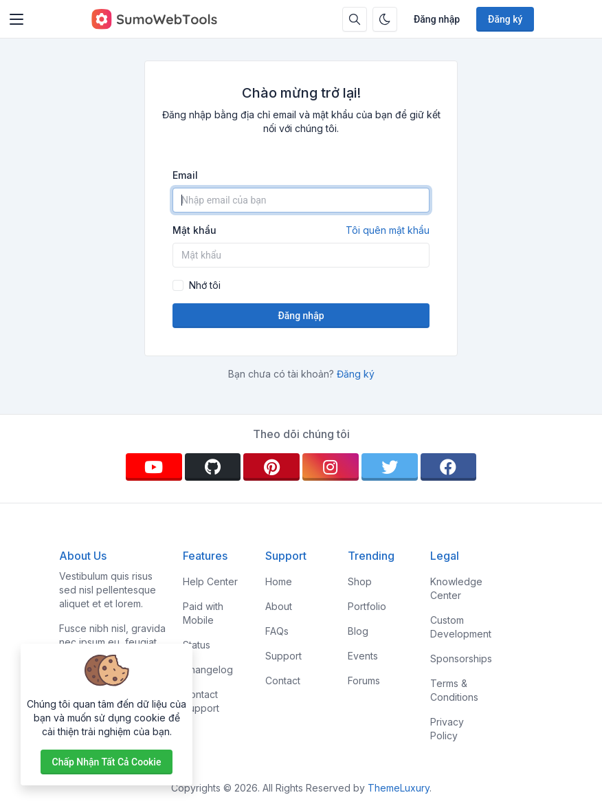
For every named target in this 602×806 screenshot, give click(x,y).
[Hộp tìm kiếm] (354, 19)
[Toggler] (16, 19)
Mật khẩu (301, 230)
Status (196, 645)
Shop (360, 581)
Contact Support (201, 701)
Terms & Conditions (454, 690)
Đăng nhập (437, 19)
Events (363, 656)
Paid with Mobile (203, 613)
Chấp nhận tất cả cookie (106, 761)
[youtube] (154, 467)
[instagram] (330, 467)
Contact (282, 680)
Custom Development (460, 627)
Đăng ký (505, 19)
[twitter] (389, 467)
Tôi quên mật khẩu (388, 230)
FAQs (277, 631)
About (278, 606)
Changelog (208, 669)
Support (283, 656)
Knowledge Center (456, 588)
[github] (213, 467)
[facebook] (449, 467)
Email (185, 175)
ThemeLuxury (399, 788)
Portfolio (367, 606)
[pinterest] (271, 467)
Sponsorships (461, 658)
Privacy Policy (447, 728)
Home (278, 581)
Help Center (210, 581)
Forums (364, 680)
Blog (358, 631)
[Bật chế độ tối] (384, 19)
